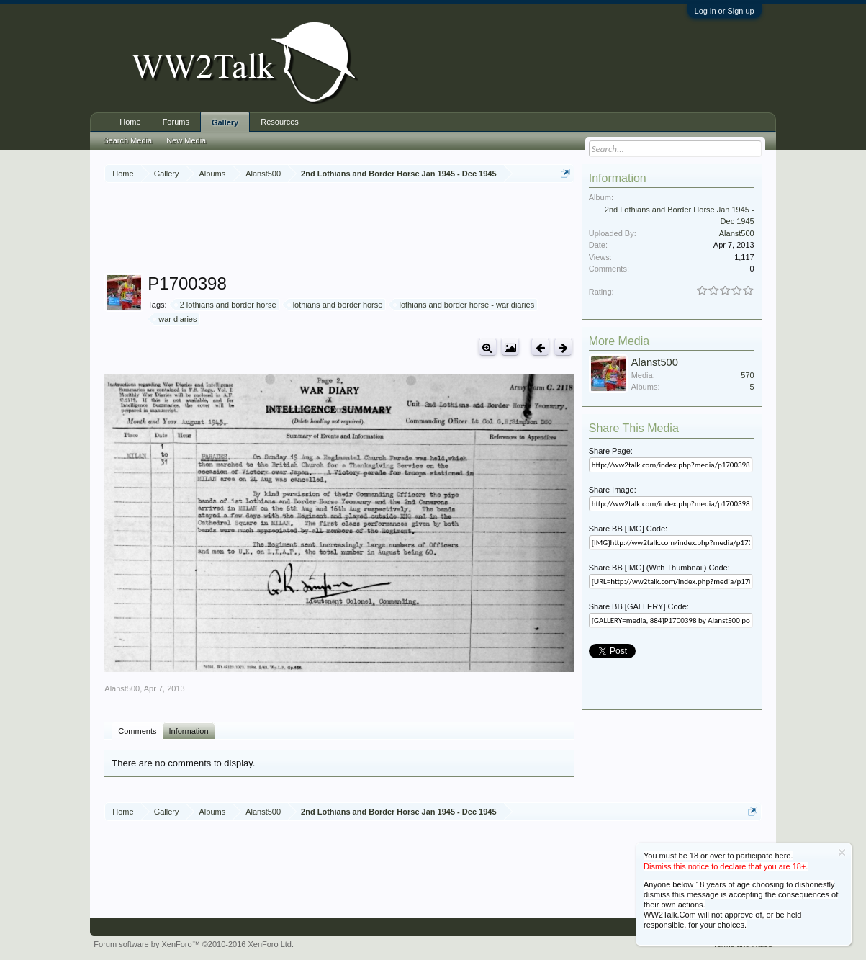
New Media (186, 140)
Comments (137, 731)
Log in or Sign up (724, 10)
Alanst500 (122, 688)
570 (747, 375)
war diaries (175, 319)
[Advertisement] (366, 229)
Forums (176, 121)
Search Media (127, 140)
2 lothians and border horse (226, 304)
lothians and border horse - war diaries (464, 304)
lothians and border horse (336, 304)
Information (188, 731)
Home (129, 121)
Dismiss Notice (841, 852)
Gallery (225, 122)
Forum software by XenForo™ (194, 944)
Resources (280, 121)
